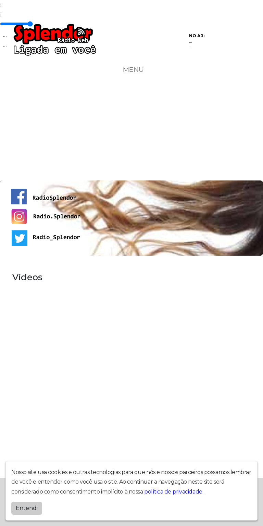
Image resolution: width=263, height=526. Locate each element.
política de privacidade (173, 491)
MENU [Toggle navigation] (131, 69)
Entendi (27, 508)
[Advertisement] (131, 129)
